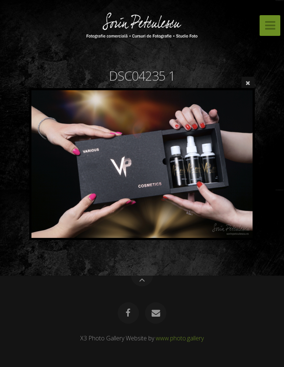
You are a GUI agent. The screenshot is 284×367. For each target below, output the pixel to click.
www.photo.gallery (180, 338)
